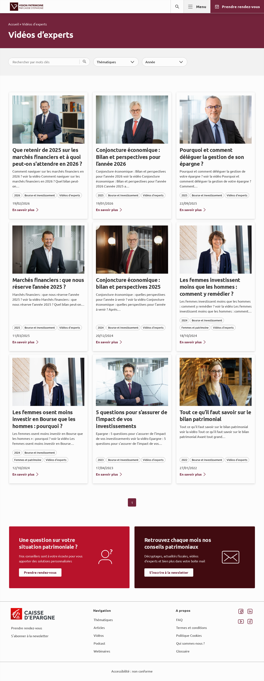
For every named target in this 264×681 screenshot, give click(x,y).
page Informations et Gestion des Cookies (140, 355)
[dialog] (132, 340)
